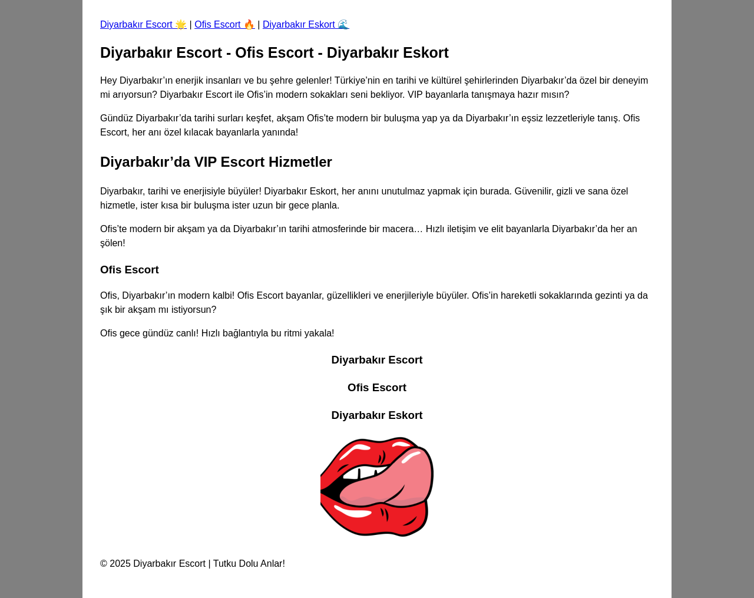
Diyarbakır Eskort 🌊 (306, 24)
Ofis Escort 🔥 (224, 24)
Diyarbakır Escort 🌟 (143, 24)
